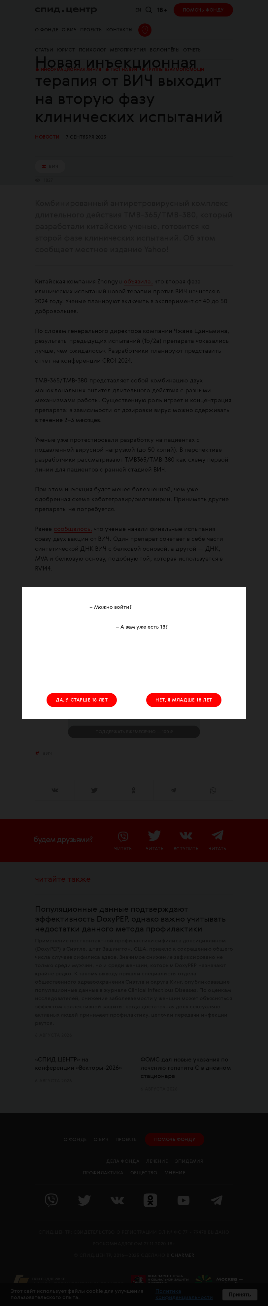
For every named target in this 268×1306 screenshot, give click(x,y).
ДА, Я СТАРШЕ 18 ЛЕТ (82, 700)
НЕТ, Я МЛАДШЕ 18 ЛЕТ (183, 700)
